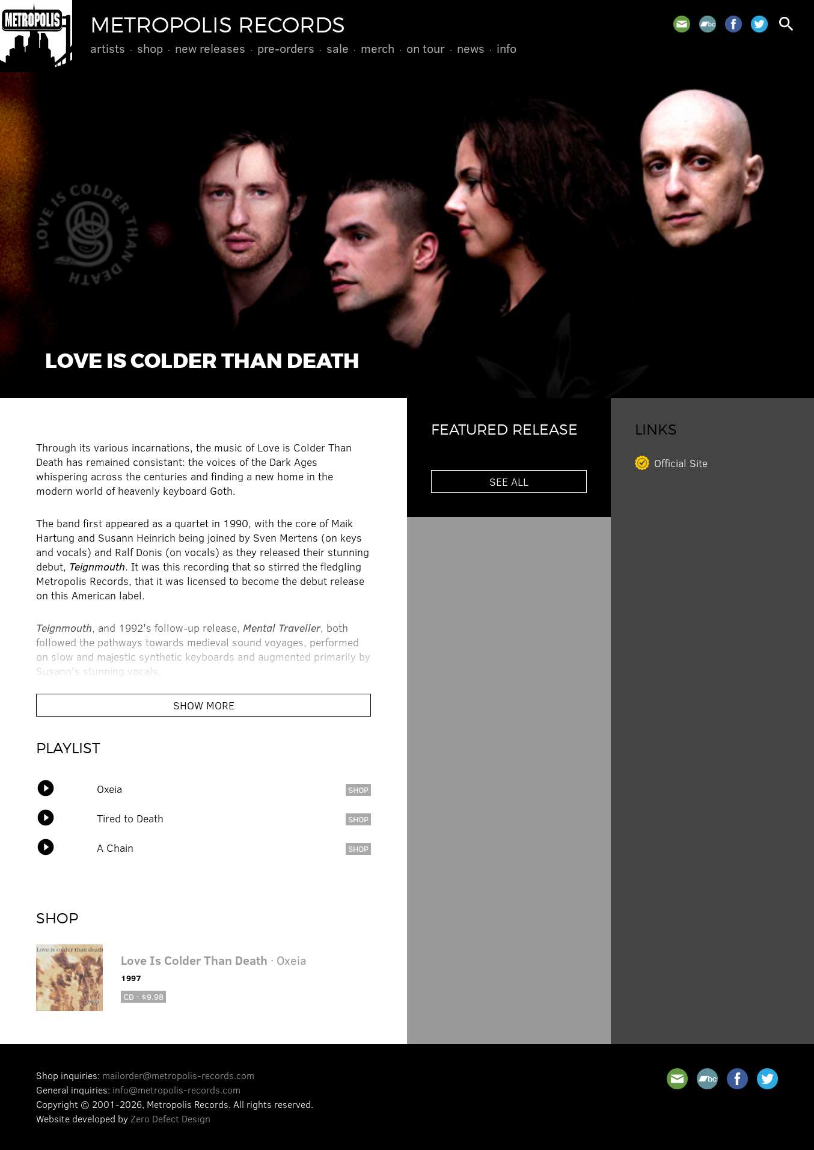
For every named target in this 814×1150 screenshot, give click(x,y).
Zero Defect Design (170, 1118)
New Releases (210, 48)
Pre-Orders (285, 48)
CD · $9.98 (143, 996)
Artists (107, 48)
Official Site (681, 463)
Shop (150, 48)
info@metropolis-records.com (176, 1089)
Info (506, 48)
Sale (337, 48)
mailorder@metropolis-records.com (178, 1075)
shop (358, 789)
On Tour (425, 48)
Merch (377, 48)
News (471, 48)
